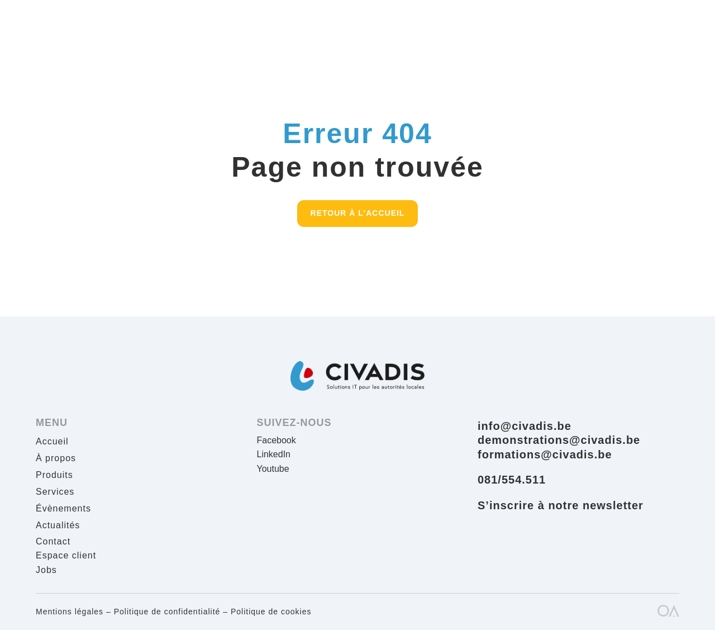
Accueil (52, 442)
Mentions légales (69, 611)
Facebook (276, 440)
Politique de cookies (271, 611)
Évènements (63, 509)
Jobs (46, 570)
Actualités (58, 526)
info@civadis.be (524, 426)
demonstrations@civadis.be (559, 440)
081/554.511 (512, 479)
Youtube (273, 468)
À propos (56, 458)
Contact (53, 541)
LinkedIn (274, 454)
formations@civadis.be (545, 454)
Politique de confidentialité (167, 611)
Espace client (66, 555)
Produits (54, 475)
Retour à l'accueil (358, 213)
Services (55, 492)
